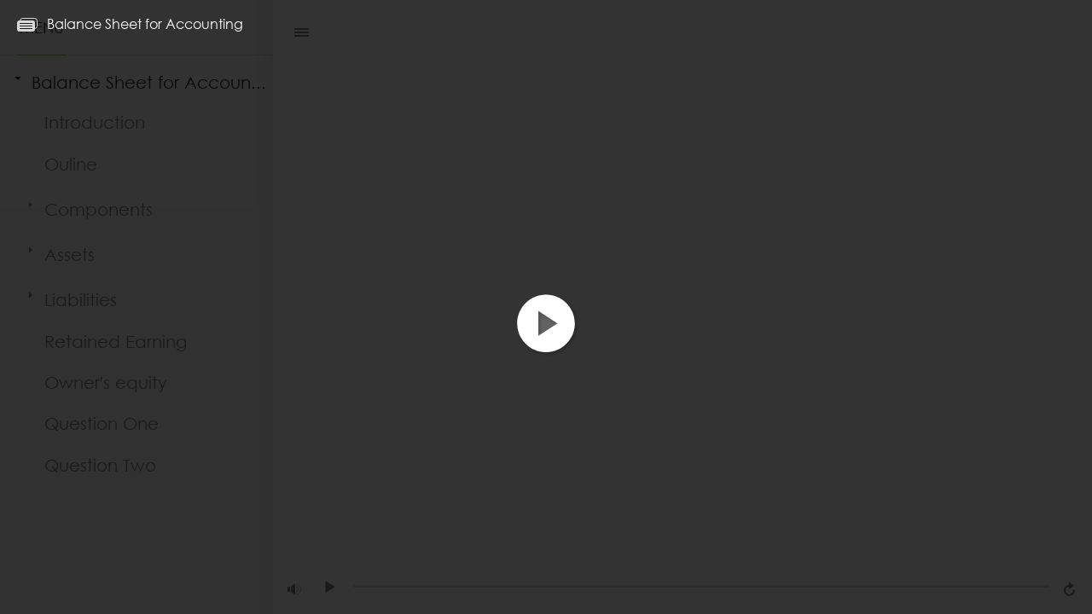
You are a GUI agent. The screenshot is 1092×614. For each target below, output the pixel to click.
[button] (546, 337)
